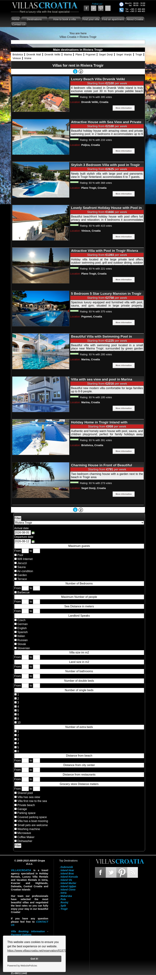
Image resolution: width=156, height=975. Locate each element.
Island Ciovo (67, 889)
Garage (22, 809)
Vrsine (27, 58)
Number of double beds (79, 680)
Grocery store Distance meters (79, 784)
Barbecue (23, 592)
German (22, 624)
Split (63, 905)
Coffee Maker (26, 837)
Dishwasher (24, 841)
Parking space (26, 812)
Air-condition (25, 571)
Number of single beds (79, 690)
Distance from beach (79, 755)
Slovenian (23, 648)
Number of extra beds (79, 727)
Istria (63, 892)
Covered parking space (32, 817)
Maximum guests (79, 545)
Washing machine (28, 829)
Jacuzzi (22, 563)
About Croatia (135, 19)
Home (15, 19)
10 (19, 722)
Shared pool (25, 792)
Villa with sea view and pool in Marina (101, 379)
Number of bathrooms (79, 671)
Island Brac (67, 873)
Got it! (34, 958)
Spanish (22, 632)
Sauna (21, 567)
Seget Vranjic (124, 54)
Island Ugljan (68, 886)
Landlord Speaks (79, 615)
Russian (22, 640)
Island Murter (68, 883)
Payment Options (21, 934)
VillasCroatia (21, 870)
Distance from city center (79, 765)
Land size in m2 (79, 661)
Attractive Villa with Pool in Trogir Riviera (104, 251)
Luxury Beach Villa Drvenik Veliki (98, 79)
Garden (22, 575)
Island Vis (66, 879)
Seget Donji (106, 54)
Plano (78, 54)
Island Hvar (67, 870)
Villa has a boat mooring (32, 821)
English (22, 628)
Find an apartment (113, 19)
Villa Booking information (28, 931)
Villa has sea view (28, 797)
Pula (63, 899)
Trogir (138, 54)
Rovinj (64, 902)
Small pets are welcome (32, 825)
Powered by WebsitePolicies (22, 965)
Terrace (22, 579)
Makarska (66, 896)
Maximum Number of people (79, 596)
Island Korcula (69, 876)
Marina (68, 54)
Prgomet (90, 54)
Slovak (21, 644)
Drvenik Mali (33, 54)
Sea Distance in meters (79, 606)
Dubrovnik (66, 867)
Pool (20, 555)
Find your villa (91, 19)
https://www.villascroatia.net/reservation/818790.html (40, 950)
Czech (21, 620)
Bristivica (18, 54)
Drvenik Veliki (52, 54)
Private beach (26, 805)
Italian (21, 636)
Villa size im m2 (79, 652)
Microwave (24, 833)
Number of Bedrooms (79, 583)
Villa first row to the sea (32, 801)
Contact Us (18, 24)
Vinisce (17, 58)
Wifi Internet (25, 559)
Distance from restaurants (79, 774)
